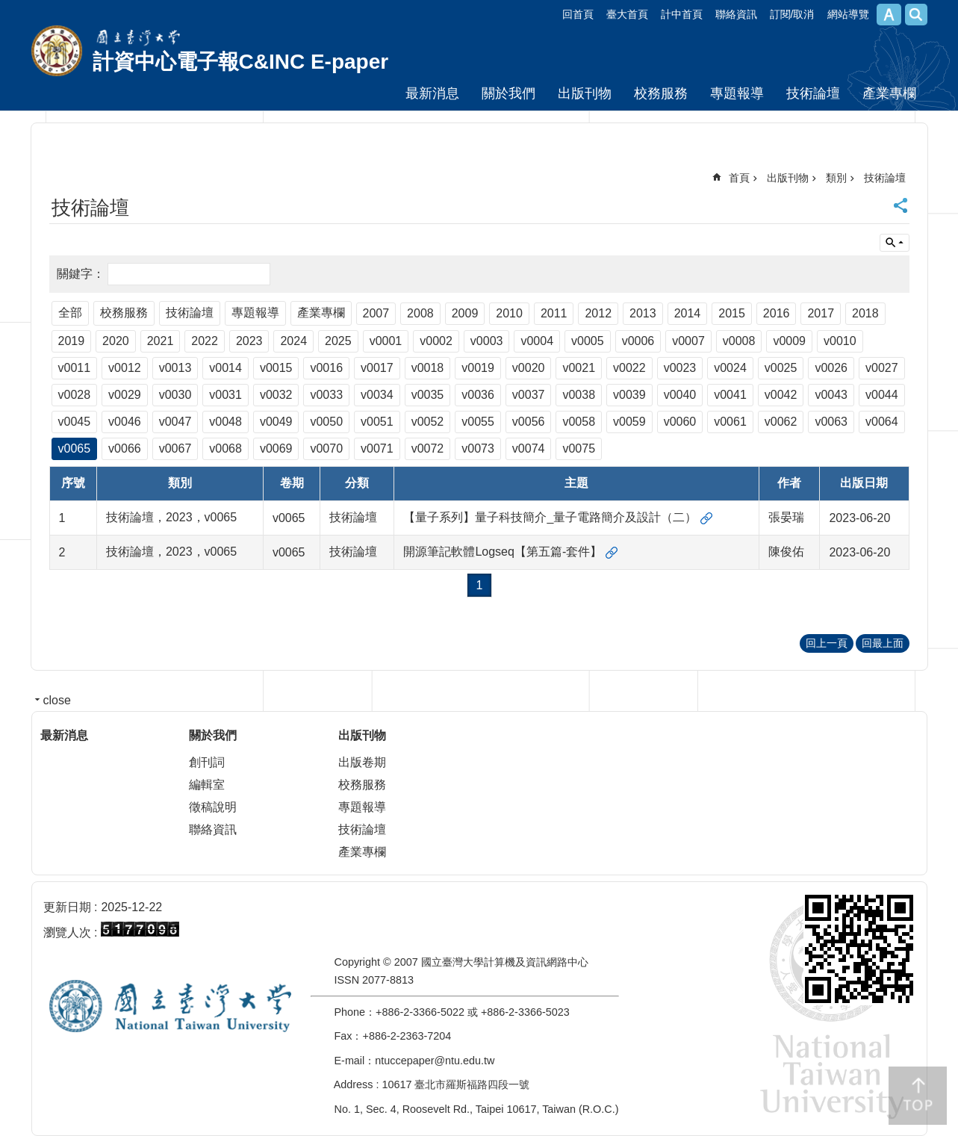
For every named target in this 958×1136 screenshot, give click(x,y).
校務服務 (661, 93)
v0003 (486, 341)
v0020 (528, 367)
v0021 (578, 367)
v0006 (638, 341)
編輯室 (207, 784)
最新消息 (432, 93)
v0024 (730, 367)
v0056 (528, 421)
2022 (204, 341)
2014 (687, 313)
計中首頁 (682, 14)
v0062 (781, 421)
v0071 (377, 448)
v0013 (175, 367)
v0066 (124, 448)
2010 (509, 313)
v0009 (789, 341)
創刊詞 (207, 762)
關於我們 (508, 93)
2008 (420, 313)
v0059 (629, 421)
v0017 (377, 367)
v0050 (326, 421)
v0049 (276, 421)
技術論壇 (813, 93)
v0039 (629, 394)
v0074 (528, 448)
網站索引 (916, 14)
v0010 (840, 341)
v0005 (587, 341)
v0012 (124, 367)
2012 (598, 313)
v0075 (578, 448)
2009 (465, 313)
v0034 (377, 394)
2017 (820, 313)
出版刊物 (585, 93)
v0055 (477, 421)
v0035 (427, 394)
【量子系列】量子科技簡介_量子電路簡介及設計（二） (550, 517)
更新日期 (67, 907)
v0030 (175, 394)
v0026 (831, 367)
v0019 (477, 367)
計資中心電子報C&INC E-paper (241, 61)
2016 (776, 313)
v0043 (831, 394)
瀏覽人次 (67, 932)
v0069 (276, 448)
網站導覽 (848, 14)
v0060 (680, 421)
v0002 (436, 341)
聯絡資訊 (736, 14)
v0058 (578, 421)
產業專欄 (889, 93)
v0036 (477, 394)
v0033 (326, 394)
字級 (889, 14)
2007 (376, 313)
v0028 (74, 394)
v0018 (427, 367)
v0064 (881, 421)
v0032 (276, 394)
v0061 (730, 421)
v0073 (477, 448)
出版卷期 (362, 762)
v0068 (225, 448)
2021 (160, 341)
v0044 (881, 394)
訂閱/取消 (792, 14)
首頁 (739, 178)
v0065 (74, 448)
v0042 (781, 394)
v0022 (629, 367)
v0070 (326, 448)
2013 (642, 313)
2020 (115, 341)
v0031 (225, 394)
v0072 (427, 448)
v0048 (225, 421)
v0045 (74, 421)
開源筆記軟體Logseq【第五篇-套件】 (502, 551)
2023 (249, 341)
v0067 (175, 448)
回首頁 (578, 14)
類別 (836, 178)
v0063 (831, 421)
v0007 (688, 341)
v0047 (175, 421)
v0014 (225, 367)
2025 (338, 341)
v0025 (781, 367)
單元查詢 (894, 243)
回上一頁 (826, 643)
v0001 (386, 341)
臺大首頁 (627, 14)
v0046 (124, 421)
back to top (918, 1096)
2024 (293, 341)
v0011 (74, 367)
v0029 (124, 394)
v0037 (528, 394)
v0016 (326, 367)
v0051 (377, 421)
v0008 (739, 341)
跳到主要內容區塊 (7, 7)
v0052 (427, 421)
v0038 (578, 394)
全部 (70, 312)
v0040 (680, 394)
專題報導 (737, 93)
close (57, 700)
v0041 (730, 394)
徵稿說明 (213, 807)
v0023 (680, 367)
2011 (554, 313)
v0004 (536, 341)
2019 (71, 341)
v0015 (276, 367)
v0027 (881, 367)
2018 (865, 313)
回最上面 (882, 643)
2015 (731, 313)
